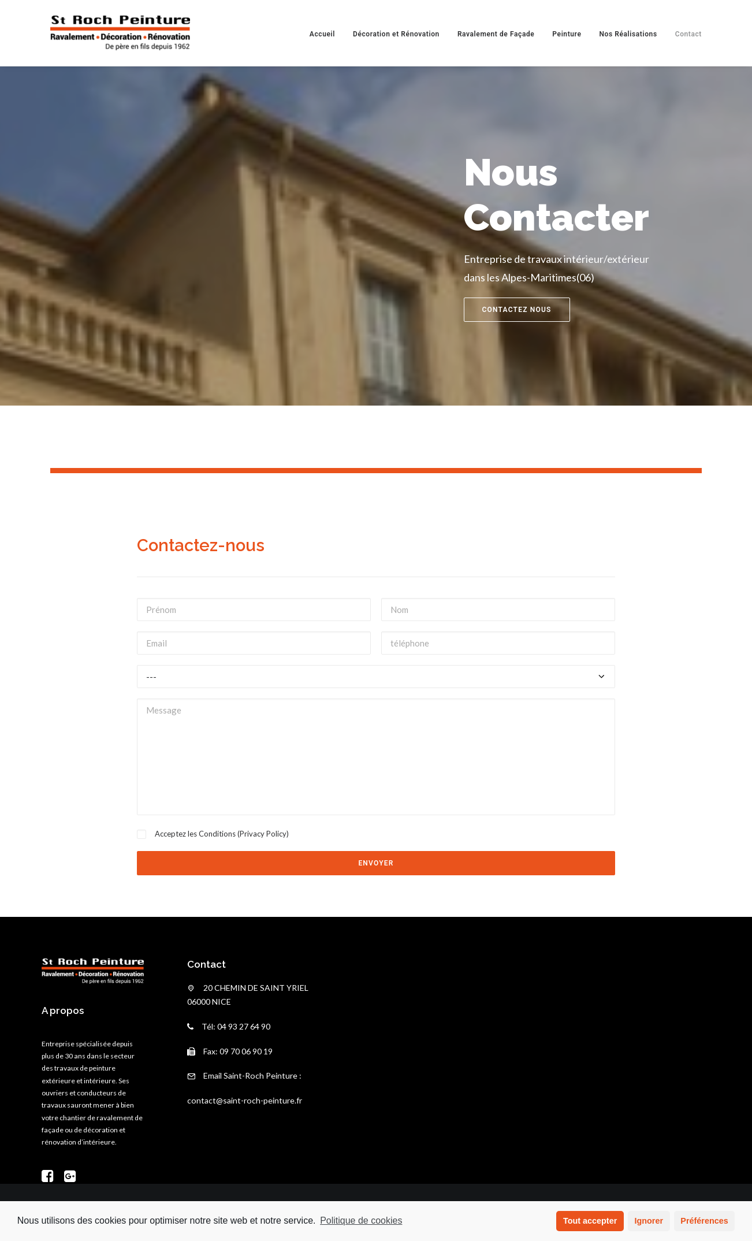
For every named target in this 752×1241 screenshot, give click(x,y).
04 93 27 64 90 (243, 1026)
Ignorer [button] (648, 1220)
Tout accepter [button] (590, 1220)
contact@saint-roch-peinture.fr (244, 1100)
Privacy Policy (263, 833)
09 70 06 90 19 (246, 1051)
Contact (688, 34)
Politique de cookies (361, 1220)
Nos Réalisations (628, 34)
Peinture (566, 34)
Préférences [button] (704, 1220)
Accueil (322, 34)
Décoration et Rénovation (396, 34)
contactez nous (517, 310)
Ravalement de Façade (495, 34)
